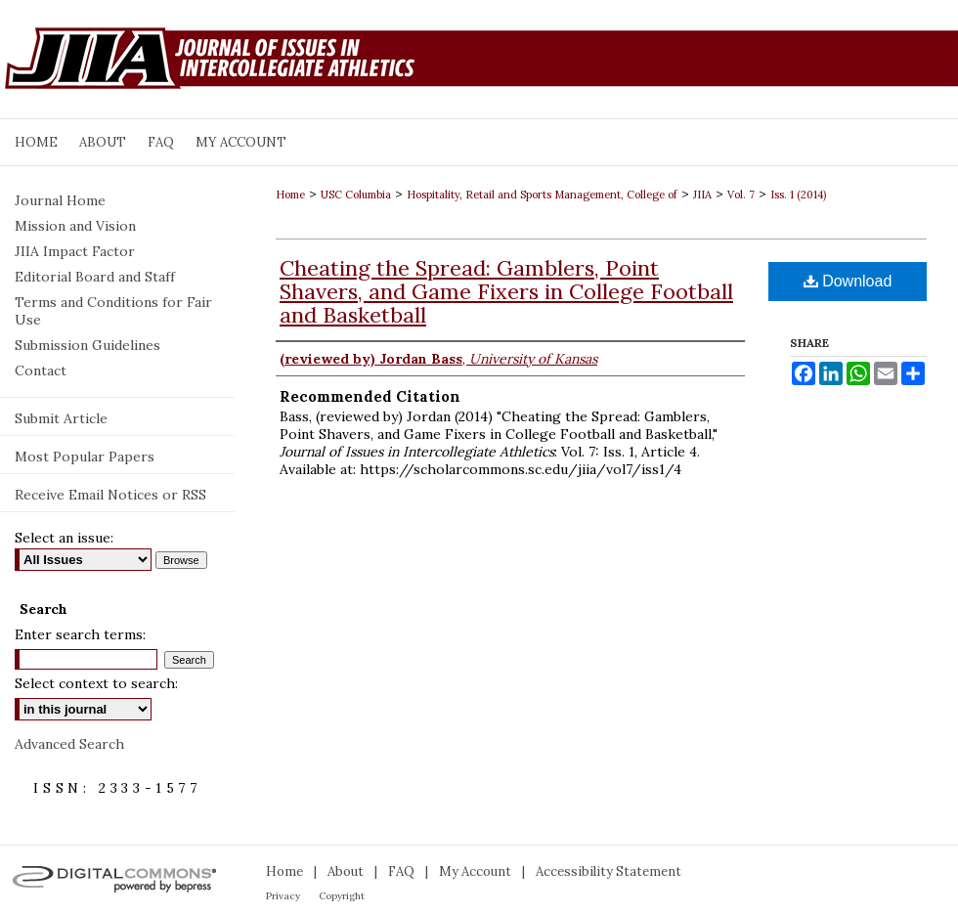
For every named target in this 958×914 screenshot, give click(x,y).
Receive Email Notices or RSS (110, 494)
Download (848, 281)
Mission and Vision (75, 226)
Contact (40, 370)
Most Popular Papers (84, 456)
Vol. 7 (741, 194)
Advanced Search (69, 744)
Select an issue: (64, 537)
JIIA (702, 194)
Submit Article (61, 418)
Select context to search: (96, 683)
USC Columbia (356, 194)
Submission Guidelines (87, 345)
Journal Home (60, 200)
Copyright (342, 896)
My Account (475, 871)
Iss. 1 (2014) (798, 194)
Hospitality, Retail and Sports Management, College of (542, 194)
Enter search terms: (80, 634)
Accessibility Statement (608, 871)
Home (290, 194)
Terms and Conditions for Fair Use (113, 310)
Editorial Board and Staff (95, 276)
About (345, 871)
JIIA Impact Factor (75, 251)
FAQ (401, 871)
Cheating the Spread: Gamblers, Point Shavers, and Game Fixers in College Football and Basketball (506, 291)
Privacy (283, 896)
